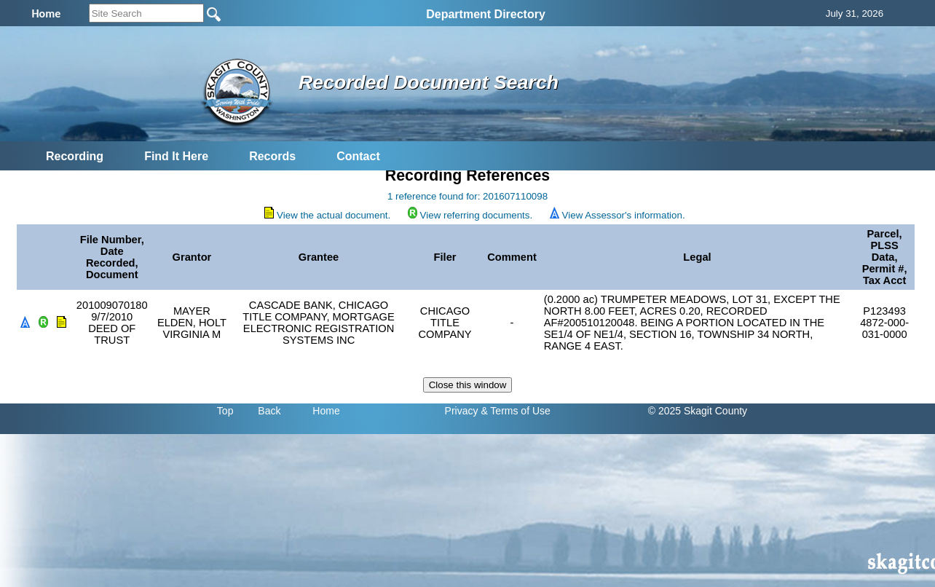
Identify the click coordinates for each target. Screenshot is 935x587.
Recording (74, 156)
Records (272, 156)
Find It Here (176, 156)
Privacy (461, 411)
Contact (358, 156)
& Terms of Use (515, 411)
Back (269, 411)
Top (225, 411)
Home (325, 411)
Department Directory (485, 14)
